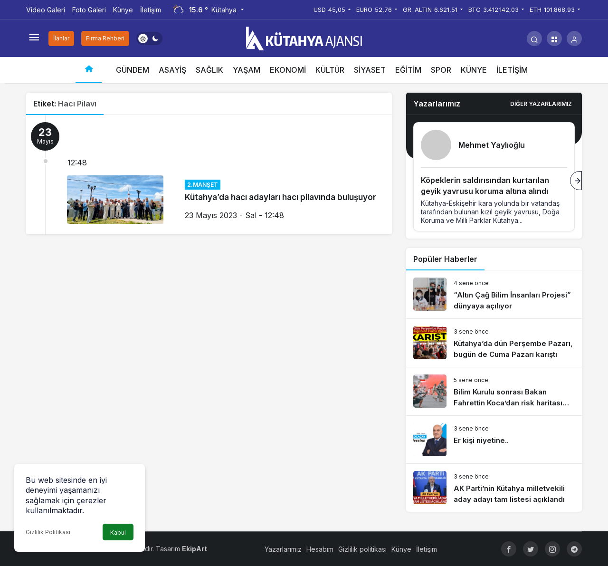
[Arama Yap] (534, 38)
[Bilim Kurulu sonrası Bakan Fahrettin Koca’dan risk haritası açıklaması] (494, 391)
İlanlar (61, 38)
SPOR (441, 70)
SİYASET (370, 70)
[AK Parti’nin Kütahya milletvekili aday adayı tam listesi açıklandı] (494, 488)
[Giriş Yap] (574, 38)
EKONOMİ (288, 70)
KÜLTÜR (329, 70)
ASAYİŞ (172, 70)
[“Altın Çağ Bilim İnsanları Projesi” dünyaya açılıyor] (494, 294)
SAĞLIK (209, 70)
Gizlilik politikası (362, 549)
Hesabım (319, 549)
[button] (554, 38)
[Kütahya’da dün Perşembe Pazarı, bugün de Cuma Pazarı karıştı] (494, 343)
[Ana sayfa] (89, 70)
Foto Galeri (89, 10)
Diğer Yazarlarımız (541, 103)
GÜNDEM (132, 70)
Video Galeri (45, 10)
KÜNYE (474, 70)
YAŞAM (246, 70)
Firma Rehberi (105, 38)
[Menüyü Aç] (33, 38)
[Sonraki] (576, 180)
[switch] (149, 38)
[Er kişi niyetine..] (494, 439)
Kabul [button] (118, 532)
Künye (123, 10)
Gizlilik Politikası (48, 532)
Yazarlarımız (283, 549)
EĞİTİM (408, 70)
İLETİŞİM (512, 70)
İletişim (150, 10)
